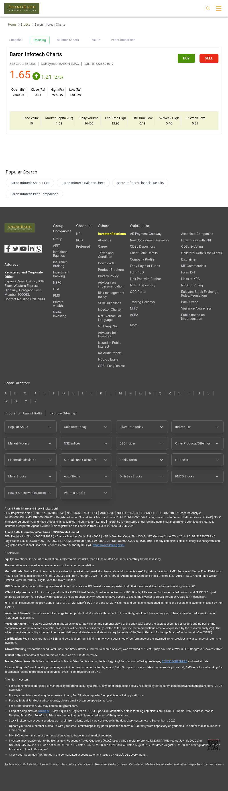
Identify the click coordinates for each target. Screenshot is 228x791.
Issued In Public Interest (109, 344)
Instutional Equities (60, 253)
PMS (56, 295)
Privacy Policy (108, 276)
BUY (186, 58)
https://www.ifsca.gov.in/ (108, 545)
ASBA (134, 315)
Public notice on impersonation (193, 316)
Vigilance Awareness (196, 308)
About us (104, 240)
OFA (56, 289)
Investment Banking (61, 274)
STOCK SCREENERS (174, 661)
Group (57, 239)
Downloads (106, 263)
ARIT (56, 245)
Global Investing (59, 314)
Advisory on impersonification (110, 284)
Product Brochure (111, 269)
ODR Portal (138, 292)
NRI (78, 234)
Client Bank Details (144, 253)
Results (95, 40)
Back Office (189, 302)
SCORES (43, 711)
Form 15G (137, 272)
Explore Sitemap (63, 413)
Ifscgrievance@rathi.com (204, 540)
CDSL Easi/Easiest (111, 366)
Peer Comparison (123, 40)
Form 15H (188, 272)
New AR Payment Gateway (149, 240)
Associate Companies (197, 234)
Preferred (83, 246)
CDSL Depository (142, 246)
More (134, 325)
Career (103, 246)
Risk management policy (111, 294)
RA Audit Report (109, 353)
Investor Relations (112, 234)
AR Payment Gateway (146, 234)
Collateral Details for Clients (201, 253)
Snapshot (16, 40)
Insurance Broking (60, 264)
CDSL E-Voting (192, 246)
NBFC (57, 282)
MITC (134, 308)
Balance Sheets (68, 40)
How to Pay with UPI (196, 240)
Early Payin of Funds (145, 266)
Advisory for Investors (107, 334)
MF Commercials (193, 266)
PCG (79, 240)
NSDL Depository (142, 285)
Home (12, 24)
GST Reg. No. (108, 326)
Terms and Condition (106, 255)
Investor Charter (110, 309)
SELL (209, 58)
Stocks (25, 24)
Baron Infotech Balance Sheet (83, 183)
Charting (40, 40)
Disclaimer (189, 259)
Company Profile (142, 259)
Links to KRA (190, 279)
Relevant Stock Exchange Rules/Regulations (199, 293)
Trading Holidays (142, 302)
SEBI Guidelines (109, 303)
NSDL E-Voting (192, 285)
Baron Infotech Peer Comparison (34, 194)
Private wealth (58, 304)
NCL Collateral (108, 359)
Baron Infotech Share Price (30, 183)
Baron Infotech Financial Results (140, 183)
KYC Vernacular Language (109, 318)
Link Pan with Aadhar (145, 279)
